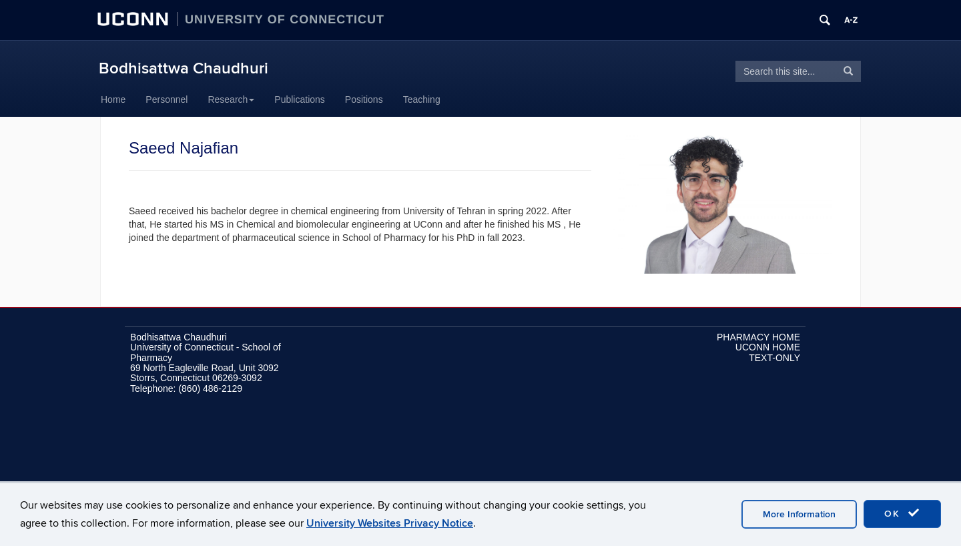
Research (231, 99)
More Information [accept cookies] (799, 514)
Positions (364, 99)
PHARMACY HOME (758, 337)
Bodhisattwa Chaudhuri (183, 68)
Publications (299, 99)
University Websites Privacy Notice (389, 523)
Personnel (166, 99)
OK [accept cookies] (902, 513)
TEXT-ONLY (774, 357)
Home (113, 99)
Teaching (421, 99)
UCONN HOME (767, 347)
